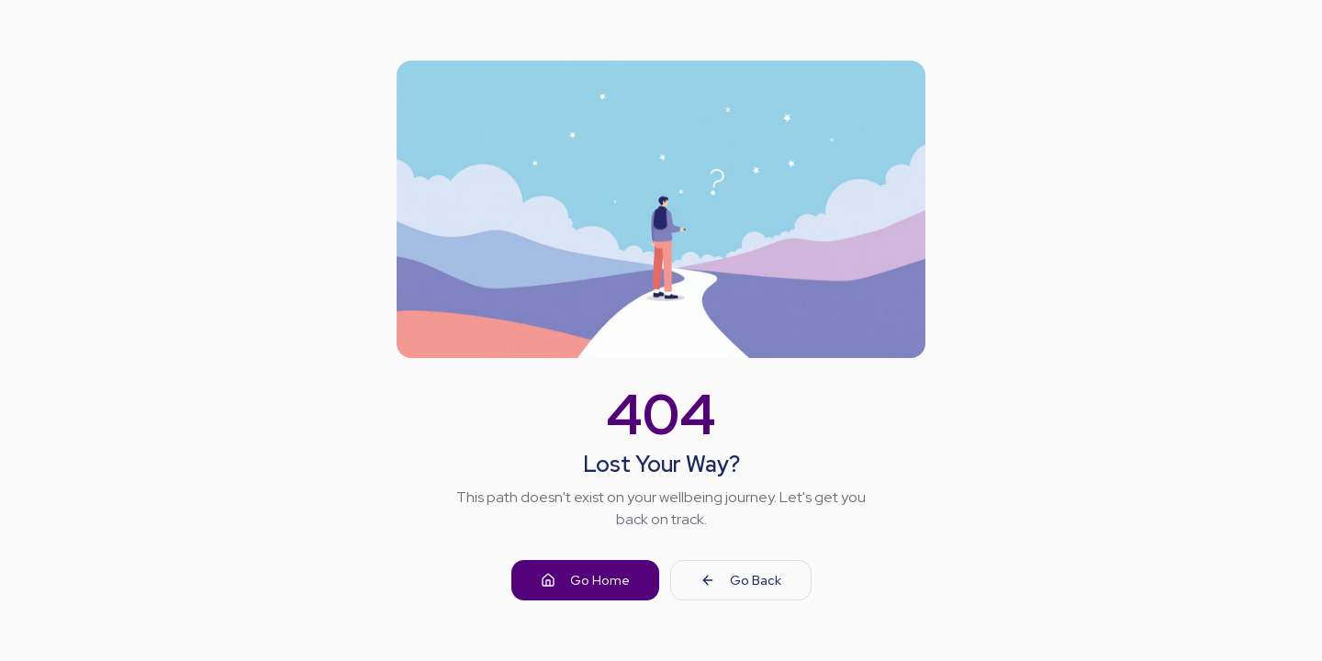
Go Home (585, 580)
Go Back (740, 580)
